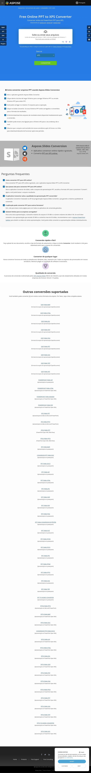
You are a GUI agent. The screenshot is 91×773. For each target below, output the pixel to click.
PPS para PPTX (45, 422)
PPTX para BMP (45, 614)
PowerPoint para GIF (45, 380)
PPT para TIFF (45, 589)
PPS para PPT (45, 413)
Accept (72, 761)
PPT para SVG (45, 581)
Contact (54, 770)
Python (79, 149)
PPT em (45, 153)
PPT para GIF (45, 472)
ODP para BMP (45, 305)
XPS (38, 55)
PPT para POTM (45, 539)
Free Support (34, 759)
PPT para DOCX (45, 464)
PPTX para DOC (45, 623)
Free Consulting (48, 759)
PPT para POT (45, 531)
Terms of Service (57, 46)
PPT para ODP (45, 497)
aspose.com (43, 23)
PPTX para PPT (45, 698)
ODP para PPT (45, 346)
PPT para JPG (45, 489)
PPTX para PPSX (45, 690)
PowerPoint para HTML (45, 388)
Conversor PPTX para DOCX (45, 631)
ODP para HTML (45, 313)
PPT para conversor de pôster (45, 522)
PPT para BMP (45, 447)
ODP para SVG (45, 355)
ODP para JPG (45, 321)
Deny (79, 766)
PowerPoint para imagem (45, 397)
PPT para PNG (45, 514)
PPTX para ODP (45, 664)
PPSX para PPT (45, 430)
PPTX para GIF (45, 639)
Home (12, 759)
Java (87, 149)
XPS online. (53, 153)
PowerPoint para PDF (45, 405)
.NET (83, 149)
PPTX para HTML (45, 648)
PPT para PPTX (45, 572)
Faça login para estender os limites (45, 39)
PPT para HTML (45, 480)
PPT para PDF (45, 505)
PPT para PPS (45, 556)
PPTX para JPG (45, 656)
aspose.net (49, 23)
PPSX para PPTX (45, 438)
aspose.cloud (56, 23)
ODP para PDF (45, 330)
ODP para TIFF (45, 363)
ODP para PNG (45, 338)
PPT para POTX (45, 547)
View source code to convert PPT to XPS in (83, 146)
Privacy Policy (67, 46)
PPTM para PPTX (45, 606)
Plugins (3, 44)
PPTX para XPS (45, 731)
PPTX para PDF (45, 673)
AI (3, 39)
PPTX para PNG (45, 681)
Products (22, 759)
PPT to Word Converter (45, 597)
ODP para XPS (45, 372)
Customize (65, 766)
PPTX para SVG (45, 706)
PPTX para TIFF (45, 715)
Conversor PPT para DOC (45, 455)
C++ (80, 151)
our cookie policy (68, 757)
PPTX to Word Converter (45, 723)
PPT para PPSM (45, 564)
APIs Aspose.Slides (40, 276)
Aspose (7, 3)
